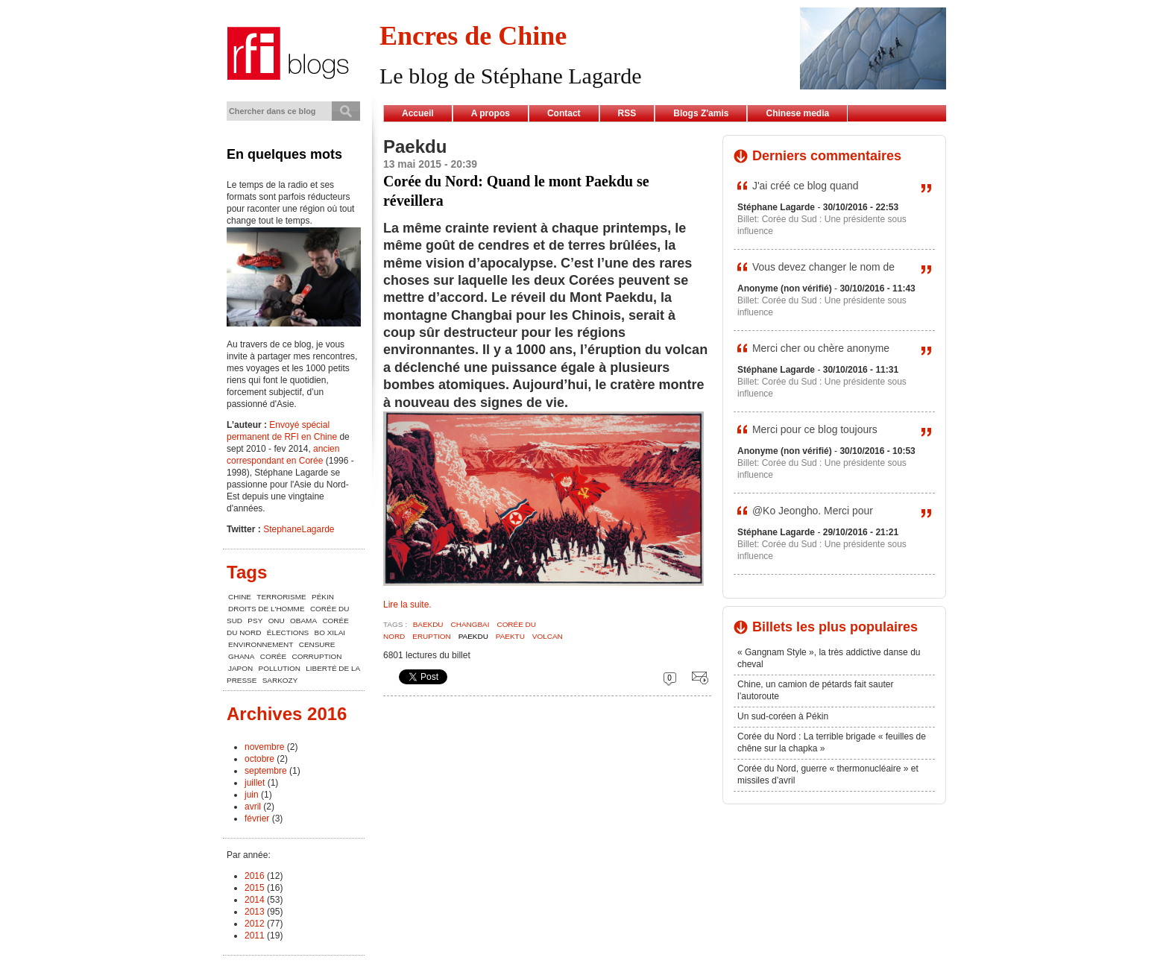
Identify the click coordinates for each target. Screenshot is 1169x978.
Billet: (749, 219)
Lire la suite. (407, 604)
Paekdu (473, 636)
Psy (255, 620)
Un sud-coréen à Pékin (782, 716)
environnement (260, 644)
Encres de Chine (473, 36)
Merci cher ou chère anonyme (820, 348)
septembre (266, 771)
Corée (273, 656)
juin (252, 794)
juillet (255, 782)
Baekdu (428, 624)
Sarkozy (280, 680)
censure (317, 644)
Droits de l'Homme (266, 609)
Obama (303, 620)
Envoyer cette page (696, 678)
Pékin (323, 597)
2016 (255, 876)
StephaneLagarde (298, 529)
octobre (259, 759)
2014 (255, 900)
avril (253, 806)
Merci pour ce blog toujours (814, 429)
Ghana (241, 656)
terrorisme (281, 597)
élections (288, 632)
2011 (255, 935)
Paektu (510, 636)
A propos (490, 113)
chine (239, 597)
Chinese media (797, 113)
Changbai (470, 624)
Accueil (418, 113)
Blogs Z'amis (700, 113)
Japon (240, 668)
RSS (627, 113)
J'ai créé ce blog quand (805, 186)
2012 (255, 923)
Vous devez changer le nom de (823, 267)
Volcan (547, 636)
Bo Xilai (330, 632)
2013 (255, 911)
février (257, 818)
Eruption (431, 636)
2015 (255, 888)
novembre (264, 747)
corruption (317, 656)
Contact (564, 113)
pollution (279, 668)
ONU (276, 620)
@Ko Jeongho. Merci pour (812, 511)
